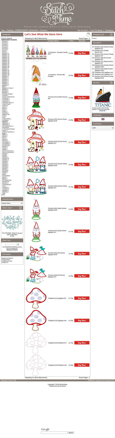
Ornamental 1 (6, 145)
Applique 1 (5, 53)
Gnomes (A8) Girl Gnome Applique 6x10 (56, 253)
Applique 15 (5, 61)
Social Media (6, 175)
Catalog (9, 30)
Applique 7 (5, 82)
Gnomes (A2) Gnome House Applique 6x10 (104, 66)
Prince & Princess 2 (8, 152)
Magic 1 (4, 133)
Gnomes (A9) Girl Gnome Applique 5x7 (103, 58)
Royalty (4, 155)
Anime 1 (4, 51)
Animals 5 (5, 47)
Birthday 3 (5, 92)
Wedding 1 (5, 192)
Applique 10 (5, 54)
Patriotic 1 (5, 146)
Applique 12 (5, 57)
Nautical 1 (5, 140)
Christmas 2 (5, 99)
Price (71, 41)
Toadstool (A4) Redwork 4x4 (57, 365)
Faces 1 (4, 110)
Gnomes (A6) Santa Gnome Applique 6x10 (57, 209)
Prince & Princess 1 (8, 151)
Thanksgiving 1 (6, 184)
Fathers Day (6, 114)
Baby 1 (4, 86)
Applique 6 (5, 80)
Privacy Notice (5, 259)
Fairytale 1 (5, 113)
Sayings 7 (5, 168)
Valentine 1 (5, 190)
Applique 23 (5, 75)
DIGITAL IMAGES (6, 38)
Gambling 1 (5, 120)
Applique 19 (5, 67)
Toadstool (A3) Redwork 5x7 (57, 343)
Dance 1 (4, 107)
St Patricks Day (6, 180)
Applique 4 (5, 78)
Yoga (3, 193)
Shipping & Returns (7, 258)
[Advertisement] (57, 408)
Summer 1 (5, 183)
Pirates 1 (4, 149)
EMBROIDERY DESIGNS (26, 30)
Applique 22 (5, 73)
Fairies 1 (4, 111)
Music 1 (4, 137)
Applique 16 (5, 63)
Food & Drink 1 (6, 118)
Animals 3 (5, 44)
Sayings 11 (5, 159)
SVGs (3, 194)
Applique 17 (5, 64)
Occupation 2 (6, 143)
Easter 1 (4, 108)
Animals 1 (5, 41)
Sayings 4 (5, 164)
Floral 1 (4, 116)
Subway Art (5, 181)
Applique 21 (5, 72)
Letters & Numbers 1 (8, 132)
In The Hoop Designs (8, 129)
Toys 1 (4, 186)
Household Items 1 (7, 126)
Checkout (109, 30)
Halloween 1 (6, 123)
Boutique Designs (7, 94)
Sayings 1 (5, 156)
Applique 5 (5, 79)
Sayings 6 (5, 167)
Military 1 (5, 135)
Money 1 (4, 136)
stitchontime (63, 384)
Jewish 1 (4, 130)
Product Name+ (53, 41)
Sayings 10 (5, 158)
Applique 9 (5, 85)
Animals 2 (5, 42)
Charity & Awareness (8, 97)
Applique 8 (5, 83)
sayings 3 (5, 162)
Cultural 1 (5, 105)
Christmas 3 (5, 101)
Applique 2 (5, 69)
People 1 (4, 148)
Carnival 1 (5, 95)
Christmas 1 (5, 98)
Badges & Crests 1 (7, 88)
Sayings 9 (5, 171)
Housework (5, 127)
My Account (83, 30)
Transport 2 (5, 189)
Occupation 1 (6, 142)
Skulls (4, 174)
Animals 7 (5, 50)
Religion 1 (5, 154)
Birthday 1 (5, 89)
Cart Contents (96, 30)
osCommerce (61, 386)
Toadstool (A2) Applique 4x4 (57, 320)
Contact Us (4, 262)
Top (2, 30)
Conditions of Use (6, 261)
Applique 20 (5, 70)
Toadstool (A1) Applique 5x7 (57, 298)
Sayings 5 (5, 165)
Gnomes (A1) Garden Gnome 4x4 (102, 51)
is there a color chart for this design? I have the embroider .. (101, 108)
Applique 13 (5, 59)
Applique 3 (5, 76)
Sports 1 (4, 177)
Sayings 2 (5, 161)
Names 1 (5, 139)
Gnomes (43, 30)
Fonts (4, 117)
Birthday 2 (5, 91)
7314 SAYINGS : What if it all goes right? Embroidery (12, 233)
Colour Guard (6, 104)
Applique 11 (5, 56)
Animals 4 (5, 45)
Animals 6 (5, 48)
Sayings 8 (5, 170)
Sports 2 (4, 178)
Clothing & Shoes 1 (8, 102)
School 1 (4, 173)
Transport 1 (5, 187)
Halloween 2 (6, 124)
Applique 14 (5, 60)
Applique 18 (5, 66)
